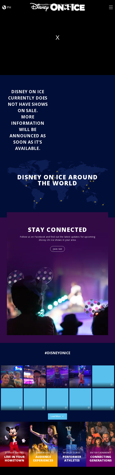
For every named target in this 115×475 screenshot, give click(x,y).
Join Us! (57, 248)
